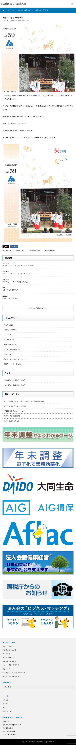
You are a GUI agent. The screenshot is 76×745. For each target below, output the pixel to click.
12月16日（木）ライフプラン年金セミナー (17, 274)
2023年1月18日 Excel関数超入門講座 (15, 282)
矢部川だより (21, 20)
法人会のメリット (10, 339)
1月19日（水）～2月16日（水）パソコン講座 (18, 250)
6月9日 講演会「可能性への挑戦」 (15, 406)
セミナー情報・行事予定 (12, 349)
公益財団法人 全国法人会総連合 (14, 380)
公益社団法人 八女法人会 (36, 741)
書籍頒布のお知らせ (10, 344)
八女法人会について (10, 330)
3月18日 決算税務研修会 (12, 416)
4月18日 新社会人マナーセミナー (15, 411)
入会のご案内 (8, 325)
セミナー (6, 704)
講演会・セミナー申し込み (13, 364)
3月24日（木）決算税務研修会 (44, 250)
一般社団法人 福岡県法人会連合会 (15, 385)
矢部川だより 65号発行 (10, 290)
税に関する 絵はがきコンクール (15, 359)
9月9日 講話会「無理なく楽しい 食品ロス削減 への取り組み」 (25, 401)
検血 (4, 707)
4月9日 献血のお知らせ (10, 298)
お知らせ (14, 20)
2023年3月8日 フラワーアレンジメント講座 (18, 266)
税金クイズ (7, 354)
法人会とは (7, 335)
